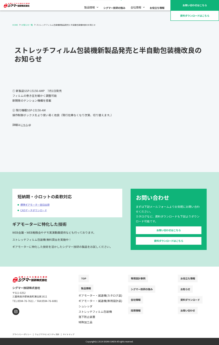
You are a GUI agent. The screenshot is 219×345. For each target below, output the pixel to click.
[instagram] (15, 316)
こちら (25, 125)
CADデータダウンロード (35, 203)
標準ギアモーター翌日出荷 (37, 197)
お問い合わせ (195, 5)
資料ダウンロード (194, 15)
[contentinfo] (109, 308)
